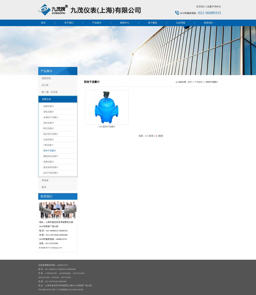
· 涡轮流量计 (48, 112)
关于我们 (68, 23)
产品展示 (96, 23)
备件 (44, 187)
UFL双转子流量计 (107, 126)
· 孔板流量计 (48, 139)
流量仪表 (46, 99)
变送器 (45, 180)
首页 (43, 23)
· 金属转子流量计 (50, 117)
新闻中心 (124, 23)
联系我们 (201, 6)
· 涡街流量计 (48, 123)
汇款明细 (180, 23)
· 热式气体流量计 (50, 173)
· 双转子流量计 (49, 150)
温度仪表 (46, 78)
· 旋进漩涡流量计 (50, 167)
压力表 (45, 85)
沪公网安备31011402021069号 (70, 289)
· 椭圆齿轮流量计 (50, 156)
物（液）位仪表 (50, 92)
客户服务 (152, 23)
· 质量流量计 (48, 161)
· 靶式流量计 (48, 128)
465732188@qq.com (54, 248)
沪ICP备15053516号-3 (47, 289)
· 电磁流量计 (48, 106)
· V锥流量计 (47, 145)
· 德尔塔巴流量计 (50, 134)
